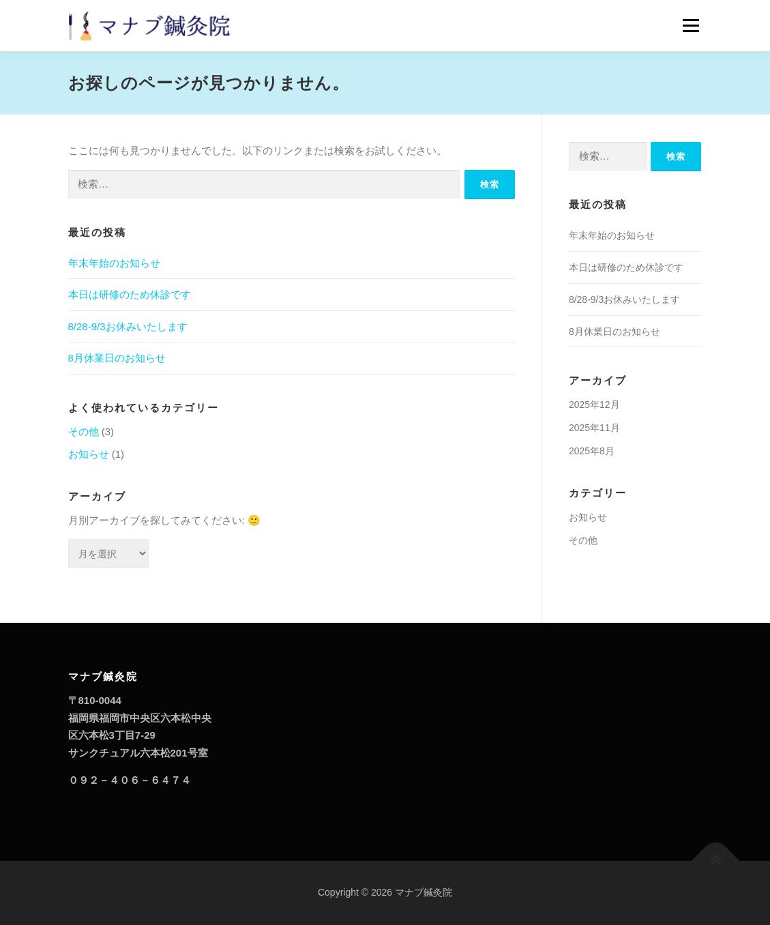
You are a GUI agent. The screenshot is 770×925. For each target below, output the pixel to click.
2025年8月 (591, 450)
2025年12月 (594, 404)
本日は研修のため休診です (129, 294)
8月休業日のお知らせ (117, 358)
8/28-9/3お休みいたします (128, 326)
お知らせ (88, 454)
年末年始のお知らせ (114, 263)
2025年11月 (594, 427)
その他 (83, 431)
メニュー (690, 25)
